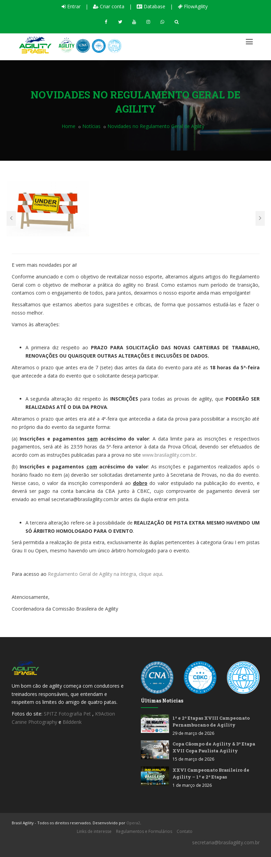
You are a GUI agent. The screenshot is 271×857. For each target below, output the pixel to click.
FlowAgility (193, 6)
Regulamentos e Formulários (144, 831)
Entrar (71, 6)
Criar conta (108, 6)
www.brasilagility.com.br (169, 455)
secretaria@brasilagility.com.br (226, 842)
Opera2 (133, 822)
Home (68, 126)
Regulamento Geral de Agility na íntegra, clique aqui (105, 574)
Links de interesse (94, 831)
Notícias (91, 126)
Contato (184, 831)
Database (151, 6)
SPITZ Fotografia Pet (68, 713)
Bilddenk (72, 722)
